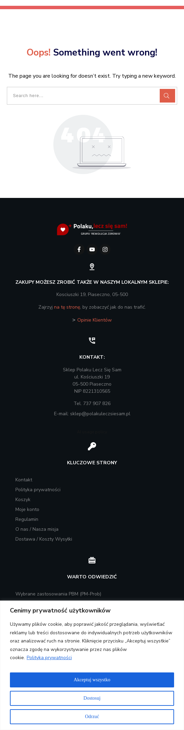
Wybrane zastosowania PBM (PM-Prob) (58, 594)
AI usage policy (92, 432)
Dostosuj (92, 698)
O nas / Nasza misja (36, 529)
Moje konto (27, 509)
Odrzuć (92, 716)
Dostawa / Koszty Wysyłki (43, 539)
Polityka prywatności (49, 657)
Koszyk (22, 499)
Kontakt (23, 480)
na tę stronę (67, 307)
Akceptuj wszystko (92, 679)
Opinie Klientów (94, 320)
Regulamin (26, 519)
